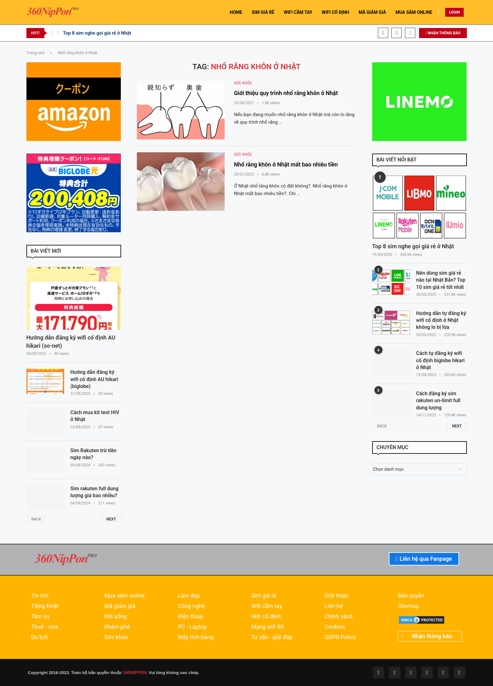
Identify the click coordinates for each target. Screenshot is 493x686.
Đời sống (115, 616)
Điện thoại (190, 616)
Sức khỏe (116, 637)
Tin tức (40, 596)
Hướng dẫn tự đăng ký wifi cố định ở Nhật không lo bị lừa (441, 320)
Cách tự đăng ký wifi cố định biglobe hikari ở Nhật (440, 360)
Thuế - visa (44, 627)
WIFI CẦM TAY (298, 12)
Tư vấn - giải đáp (272, 637)
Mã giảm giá (120, 606)
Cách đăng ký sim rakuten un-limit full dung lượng (438, 401)
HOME (236, 12)
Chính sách (339, 616)
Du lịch (39, 637)
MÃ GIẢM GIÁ (372, 12)
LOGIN (454, 12)
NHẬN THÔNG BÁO (442, 33)
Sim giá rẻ (263, 596)
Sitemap (408, 606)
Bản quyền (411, 596)
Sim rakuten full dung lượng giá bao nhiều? (94, 492)
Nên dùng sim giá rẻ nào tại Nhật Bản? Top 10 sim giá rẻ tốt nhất (441, 280)
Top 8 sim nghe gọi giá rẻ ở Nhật (97, 33)
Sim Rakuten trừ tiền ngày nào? (93, 453)
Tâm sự (40, 616)
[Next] (57, 33)
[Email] (410, 33)
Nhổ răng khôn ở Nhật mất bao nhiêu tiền (286, 164)
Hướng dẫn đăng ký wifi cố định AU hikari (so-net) (70, 341)
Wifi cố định (266, 616)
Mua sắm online (124, 596)
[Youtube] (396, 33)
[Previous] (51, 33)
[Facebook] (383, 33)
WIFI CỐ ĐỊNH (335, 12)
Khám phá (117, 627)
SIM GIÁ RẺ (263, 12)
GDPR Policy (340, 637)
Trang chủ (35, 52)
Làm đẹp (189, 596)
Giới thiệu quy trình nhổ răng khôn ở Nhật (286, 93)
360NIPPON (134, 672)
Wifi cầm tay (266, 606)
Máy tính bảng (195, 637)
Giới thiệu (336, 596)
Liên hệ (334, 606)
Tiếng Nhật (45, 606)
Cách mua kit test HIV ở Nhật (95, 415)
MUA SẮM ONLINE (413, 12)
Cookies (335, 627)
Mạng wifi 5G (267, 627)
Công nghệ (191, 606)
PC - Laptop (192, 627)
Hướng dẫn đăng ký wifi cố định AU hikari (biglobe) (94, 379)
